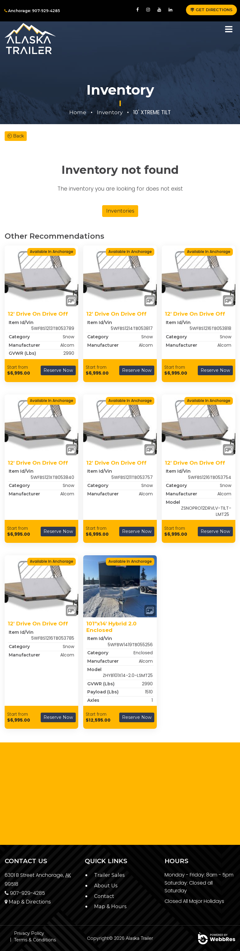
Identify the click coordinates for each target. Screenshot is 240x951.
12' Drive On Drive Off (38, 314)
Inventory (110, 112)
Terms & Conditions (35, 940)
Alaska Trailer (139, 938)
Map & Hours (110, 906)
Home (77, 112)
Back (15, 136)
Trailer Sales (109, 875)
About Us (105, 886)
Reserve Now (58, 370)
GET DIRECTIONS (211, 9)
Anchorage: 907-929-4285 (32, 10)
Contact (104, 896)
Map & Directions (27, 902)
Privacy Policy (29, 933)
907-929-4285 (25, 893)
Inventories (120, 211)
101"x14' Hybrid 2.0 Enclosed (111, 626)
